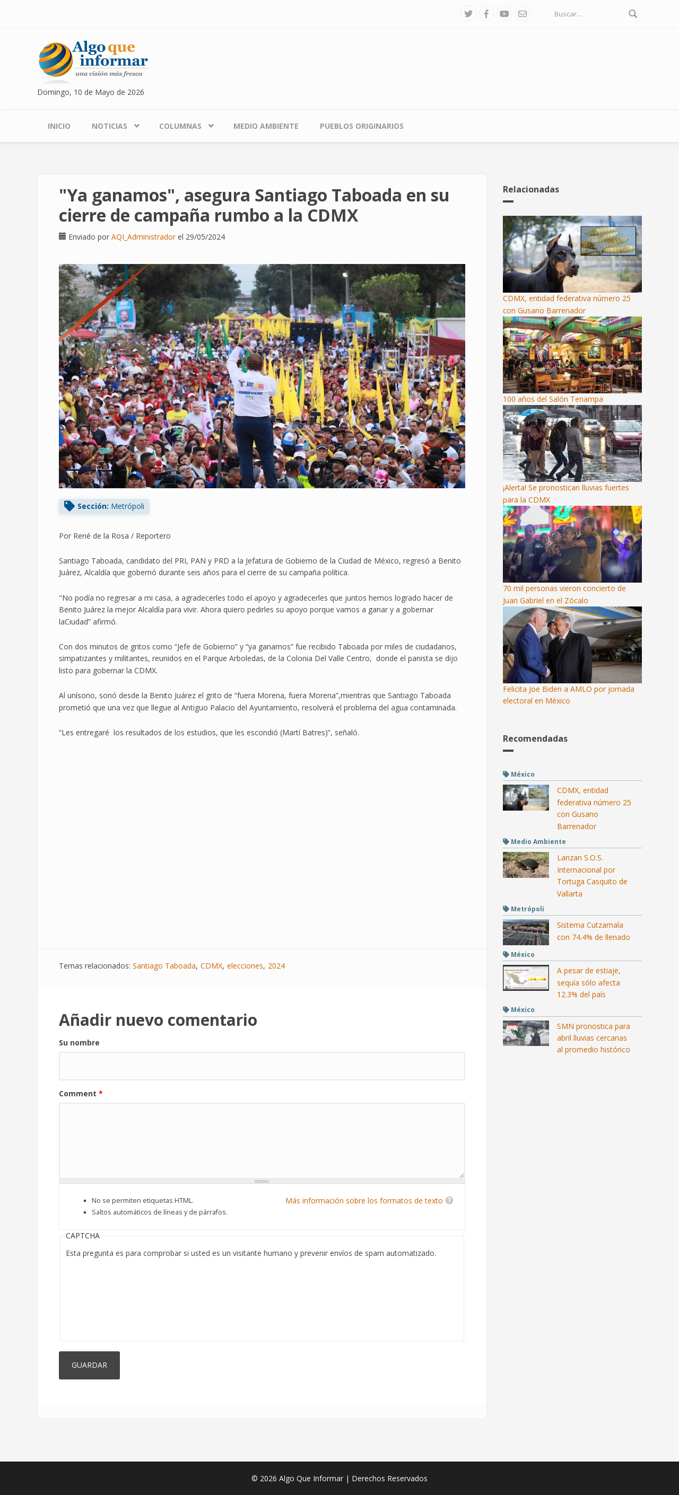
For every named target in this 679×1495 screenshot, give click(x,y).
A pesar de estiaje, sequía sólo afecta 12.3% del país (589, 982)
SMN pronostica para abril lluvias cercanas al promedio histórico (593, 1038)
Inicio (59, 126)
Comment (81, 1093)
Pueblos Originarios (362, 126)
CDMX (211, 966)
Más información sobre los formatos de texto (364, 1200)
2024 (276, 966)
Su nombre (79, 1042)
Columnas (180, 126)
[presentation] (109, 1297)
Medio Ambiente (266, 126)
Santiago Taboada (164, 966)
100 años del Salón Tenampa (553, 399)
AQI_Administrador (143, 237)
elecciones (245, 966)
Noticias (109, 126)
